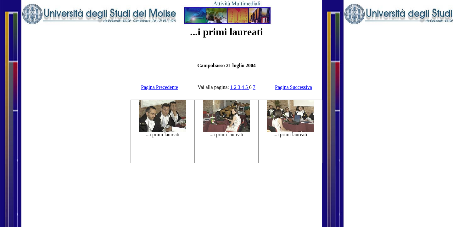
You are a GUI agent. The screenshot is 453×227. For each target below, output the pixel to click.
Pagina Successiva (293, 87)
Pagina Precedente (159, 87)
